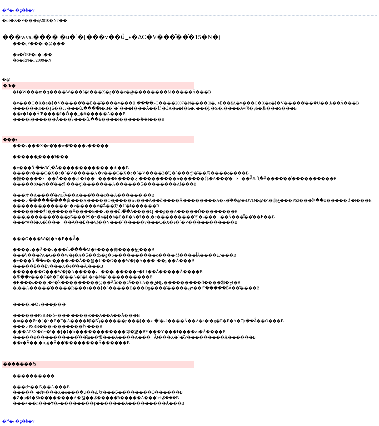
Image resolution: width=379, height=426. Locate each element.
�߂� (7, 10)
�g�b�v (24, 10)
